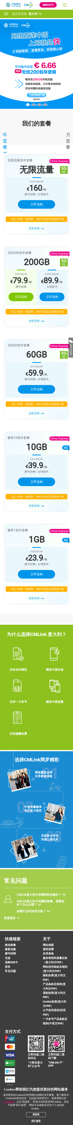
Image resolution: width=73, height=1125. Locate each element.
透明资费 (48, 949)
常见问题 (10, 971)
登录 (7, 966)
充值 (7, 958)
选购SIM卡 (48, 5)
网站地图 (48, 944)
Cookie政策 (8, 1101)
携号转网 (10, 953)
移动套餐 (10, 944)
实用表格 (48, 953)
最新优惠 (10, 949)
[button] (27, 104)
